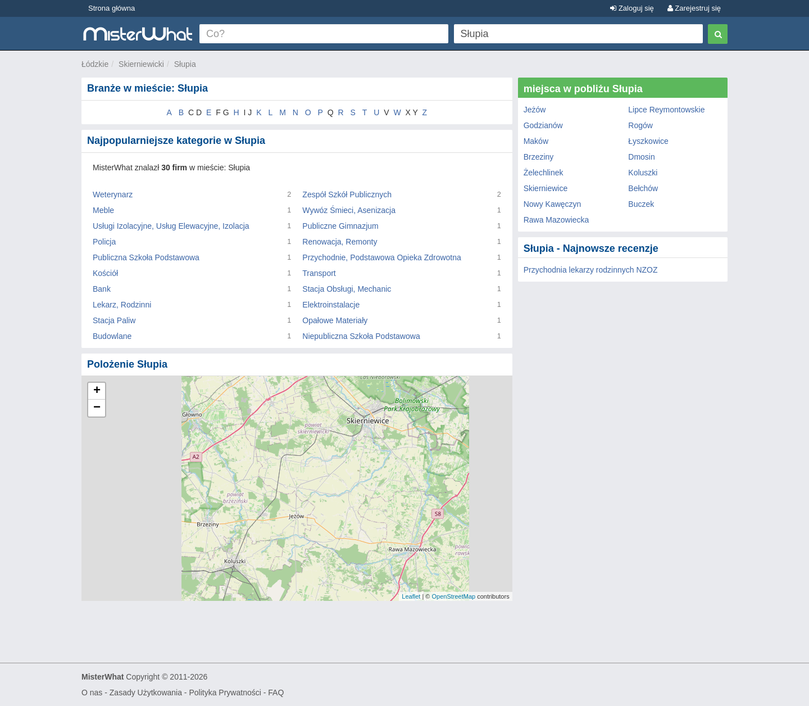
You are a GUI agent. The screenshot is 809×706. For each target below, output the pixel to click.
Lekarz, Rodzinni (122, 304)
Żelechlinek (543, 172)
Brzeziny (539, 156)
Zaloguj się (631, 8)
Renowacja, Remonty (339, 241)
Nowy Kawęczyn (552, 204)
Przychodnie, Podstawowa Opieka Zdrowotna (381, 257)
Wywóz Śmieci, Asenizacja (349, 210)
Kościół (105, 273)
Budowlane (112, 336)
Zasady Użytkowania (146, 692)
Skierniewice (546, 188)
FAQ (276, 692)
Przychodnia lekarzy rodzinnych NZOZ (591, 269)
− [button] (97, 408)
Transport (318, 273)
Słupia (185, 64)
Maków (536, 141)
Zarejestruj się (694, 8)
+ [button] (97, 391)
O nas (91, 692)
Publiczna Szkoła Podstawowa (146, 257)
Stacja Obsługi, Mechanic (346, 288)
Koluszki (642, 172)
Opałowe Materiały (334, 320)
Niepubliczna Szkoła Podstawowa (361, 336)
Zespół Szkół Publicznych (347, 194)
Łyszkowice (648, 141)
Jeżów (535, 109)
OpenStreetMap (453, 596)
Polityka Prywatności (225, 692)
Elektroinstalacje (331, 304)
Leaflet (411, 596)
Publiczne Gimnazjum (340, 225)
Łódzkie (94, 64)
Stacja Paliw (114, 320)
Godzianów (543, 125)
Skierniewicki (141, 64)
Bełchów (643, 188)
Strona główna (111, 8)
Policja (104, 241)
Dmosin (641, 156)
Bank (102, 288)
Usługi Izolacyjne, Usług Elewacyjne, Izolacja (171, 225)
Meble (103, 210)
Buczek (641, 204)
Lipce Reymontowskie (666, 109)
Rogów (640, 125)
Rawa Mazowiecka (556, 219)
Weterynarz (113, 194)
